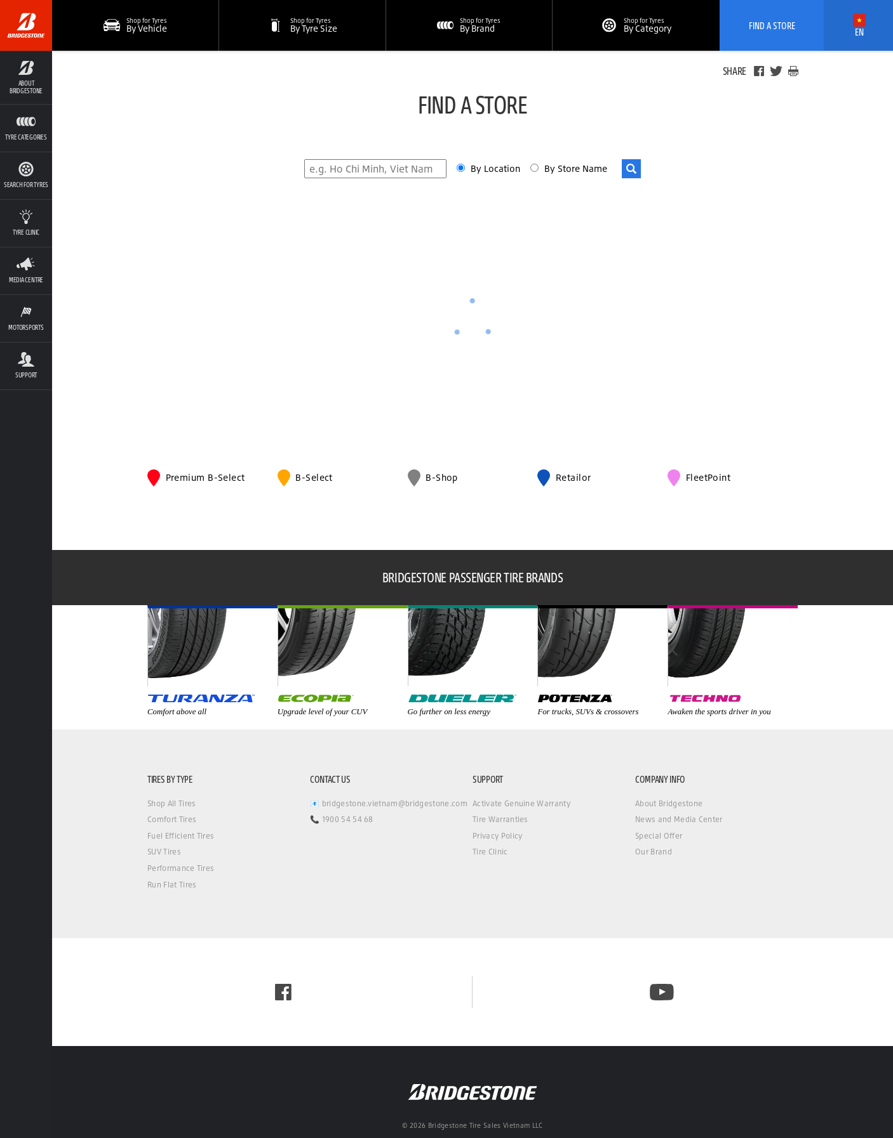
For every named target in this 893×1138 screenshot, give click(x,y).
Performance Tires (180, 868)
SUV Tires (164, 851)
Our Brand (653, 851)
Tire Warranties (500, 819)
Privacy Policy (497, 835)
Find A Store (772, 25)
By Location (497, 168)
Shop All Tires (171, 803)
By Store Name (575, 168)
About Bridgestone (668, 803)
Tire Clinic (490, 851)
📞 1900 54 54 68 (341, 819)
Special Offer (658, 835)
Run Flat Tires (171, 884)
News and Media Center (679, 819)
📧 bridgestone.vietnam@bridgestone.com (388, 803)
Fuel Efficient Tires (180, 835)
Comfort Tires (171, 819)
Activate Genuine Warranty (521, 803)
